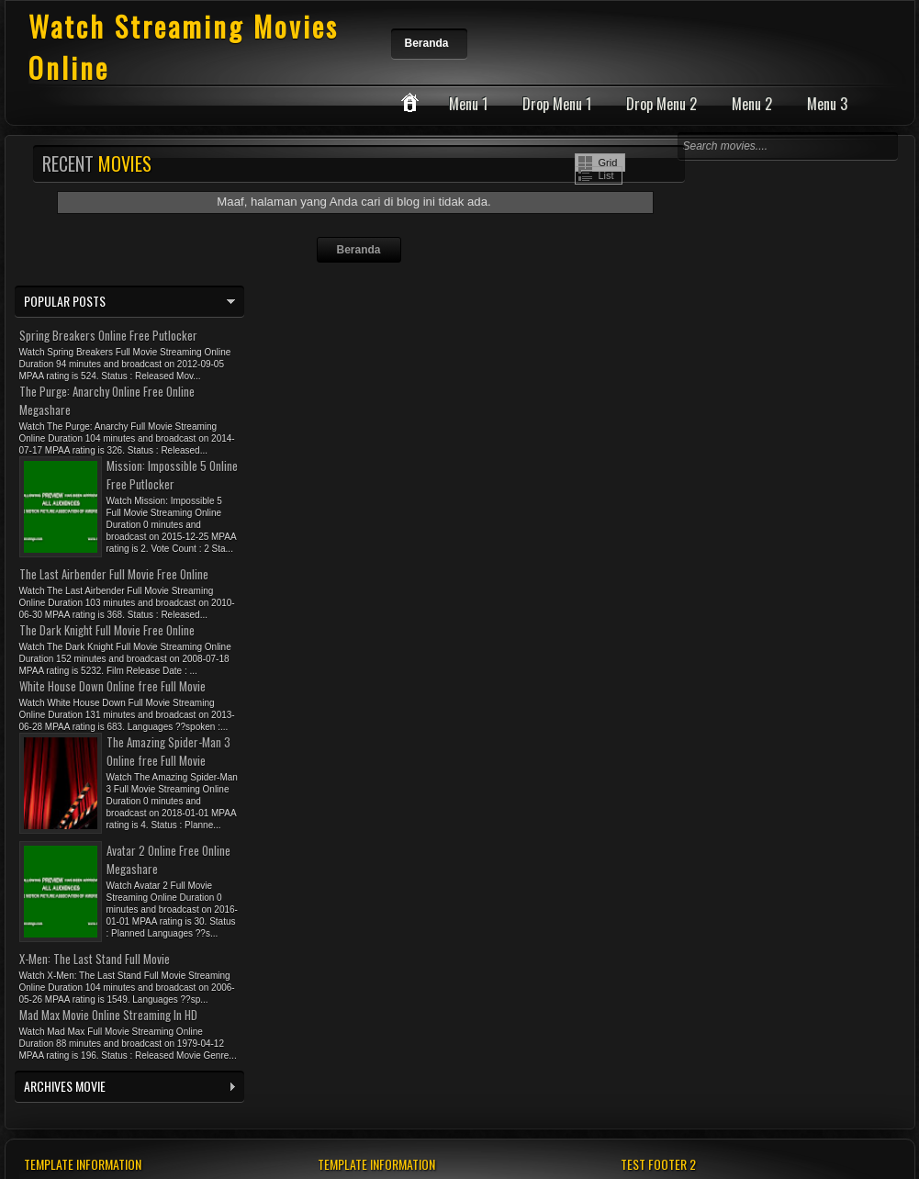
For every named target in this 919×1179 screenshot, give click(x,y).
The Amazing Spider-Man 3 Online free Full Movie (168, 751)
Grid (608, 162)
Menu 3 (827, 104)
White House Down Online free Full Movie (112, 686)
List (606, 175)
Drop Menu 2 (661, 104)
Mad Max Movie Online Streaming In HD (108, 1014)
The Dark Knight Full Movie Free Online (107, 630)
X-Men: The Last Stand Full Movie (94, 958)
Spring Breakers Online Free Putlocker (108, 335)
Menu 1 (468, 104)
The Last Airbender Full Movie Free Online (113, 574)
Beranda (427, 43)
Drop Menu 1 (556, 104)
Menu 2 (752, 104)
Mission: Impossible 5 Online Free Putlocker (172, 474)
